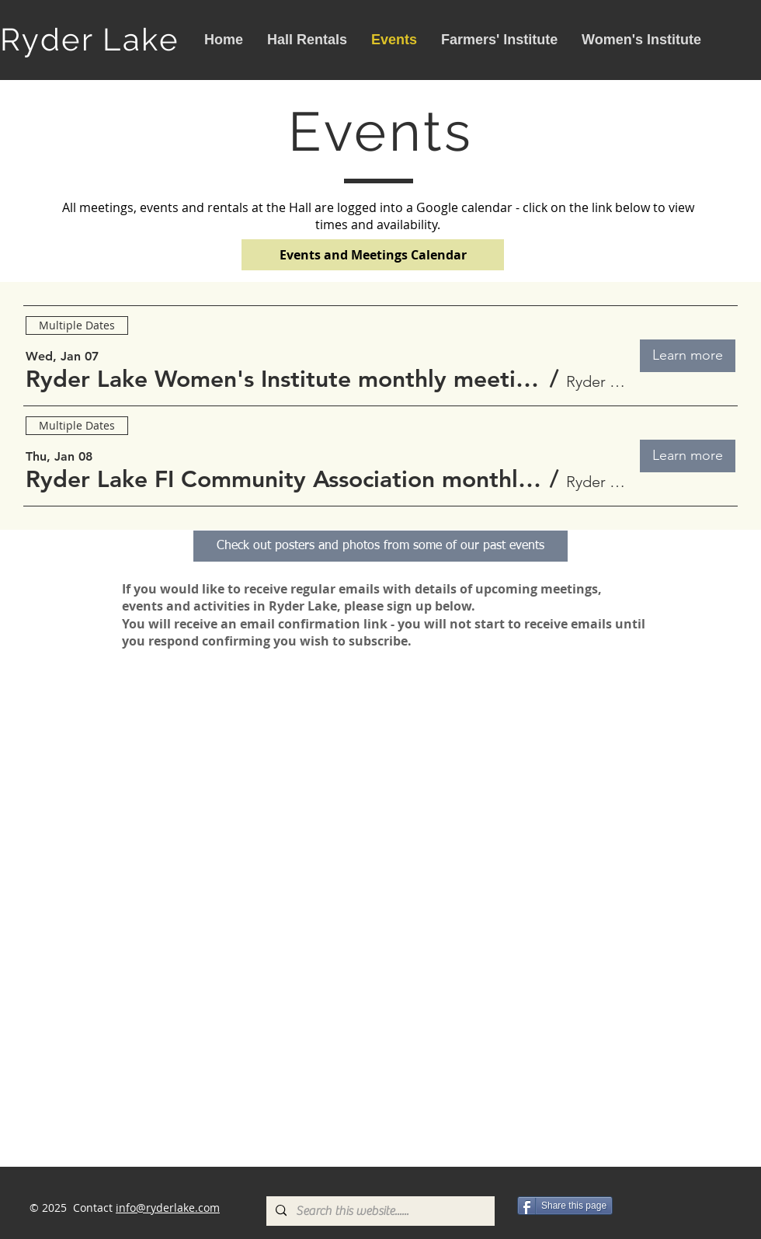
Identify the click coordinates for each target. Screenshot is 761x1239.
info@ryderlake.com (168, 1207)
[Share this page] (565, 1205)
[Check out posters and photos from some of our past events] (380, 546)
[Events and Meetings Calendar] (373, 254)
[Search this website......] (379, 1211)
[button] (284, 379)
